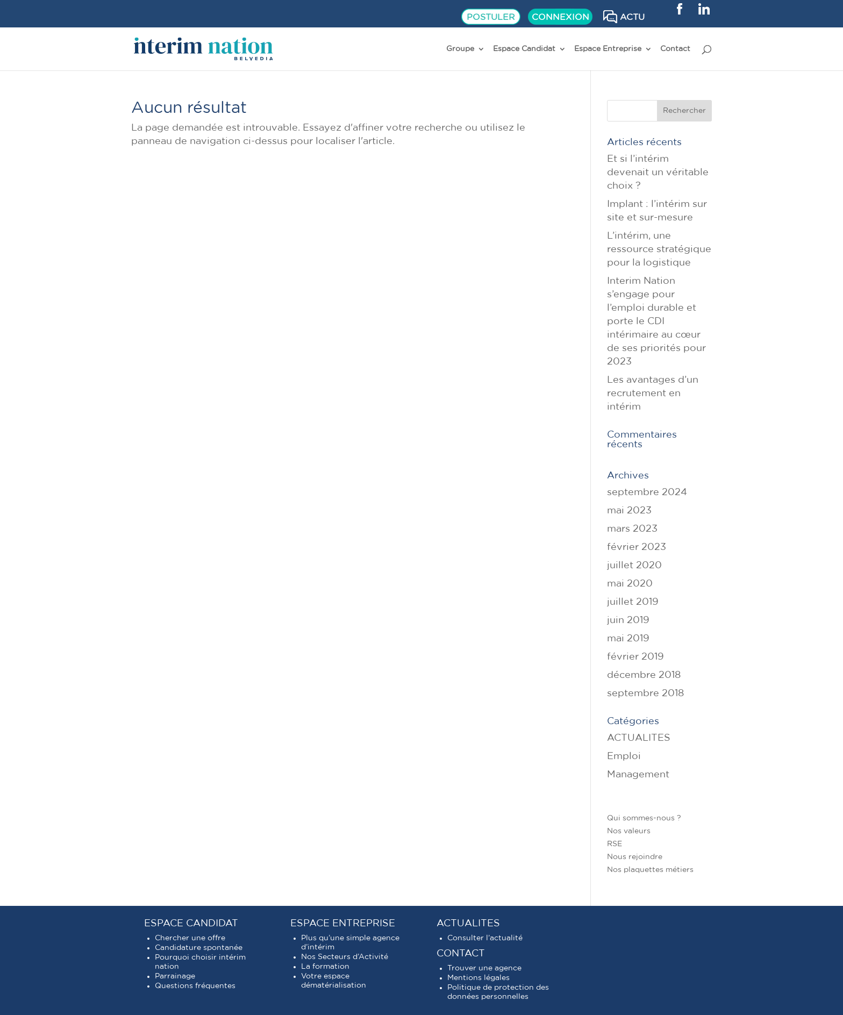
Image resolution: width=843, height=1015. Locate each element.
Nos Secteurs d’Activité (344, 957)
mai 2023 (629, 511)
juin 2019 (628, 620)
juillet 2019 (633, 602)
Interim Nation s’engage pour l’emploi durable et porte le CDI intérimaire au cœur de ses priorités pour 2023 (656, 321)
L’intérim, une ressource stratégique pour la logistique (659, 249)
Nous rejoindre (634, 857)
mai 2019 (628, 639)
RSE (614, 844)
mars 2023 (632, 529)
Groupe (460, 49)
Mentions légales (478, 978)
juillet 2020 (634, 565)
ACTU (632, 17)
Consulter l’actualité (485, 938)
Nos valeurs (629, 831)
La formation (325, 966)
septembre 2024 (647, 492)
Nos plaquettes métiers (650, 870)
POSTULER (491, 17)
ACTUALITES (638, 738)
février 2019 (635, 657)
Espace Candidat (524, 49)
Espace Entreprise (607, 49)
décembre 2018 (644, 675)
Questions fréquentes (195, 986)
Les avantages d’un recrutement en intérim (652, 393)
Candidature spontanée (198, 948)
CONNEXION (560, 17)
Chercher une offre (190, 938)
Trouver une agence (484, 968)
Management (638, 775)
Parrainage (175, 976)
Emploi (624, 756)
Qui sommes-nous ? (644, 818)
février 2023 (636, 547)
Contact (675, 49)
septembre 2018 (645, 693)
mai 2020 (630, 584)
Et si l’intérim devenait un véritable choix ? (658, 172)
